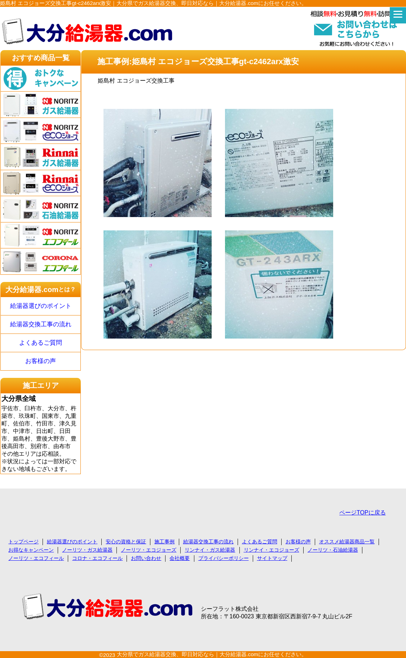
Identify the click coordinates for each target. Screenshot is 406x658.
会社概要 (179, 558)
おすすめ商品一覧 (41, 58)
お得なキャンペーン (31, 550)
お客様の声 (40, 361)
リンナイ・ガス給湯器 (210, 550)
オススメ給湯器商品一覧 (347, 541)
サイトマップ (272, 558)
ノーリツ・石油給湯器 (333, 550)
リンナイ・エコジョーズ (271, 550)
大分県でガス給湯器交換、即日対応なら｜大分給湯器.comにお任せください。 (212, 654)
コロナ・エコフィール (97, 558)
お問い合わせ (146, 558)
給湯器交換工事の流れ (40, 324)
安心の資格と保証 (126, 541)
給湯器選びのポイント (40, 305)
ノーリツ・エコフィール (36, 558)
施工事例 (164, 541)
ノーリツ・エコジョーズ (148, 550)
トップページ (23, 541)
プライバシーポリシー (223, 558)
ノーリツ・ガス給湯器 (87, 550)
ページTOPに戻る (362, 512)
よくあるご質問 (40, 342)
